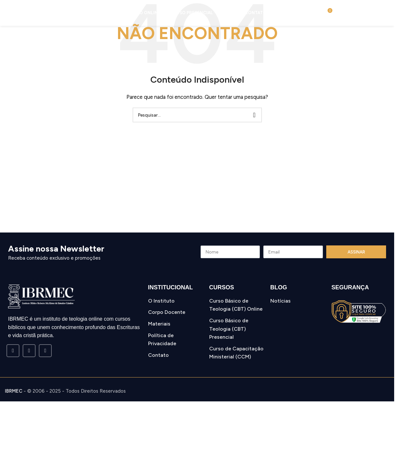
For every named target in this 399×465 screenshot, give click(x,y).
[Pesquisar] (319, 12)
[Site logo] (32, 13)
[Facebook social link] (12, 350)
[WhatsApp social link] (45, 350)
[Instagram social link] (29, 350)
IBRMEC (13, 391)
